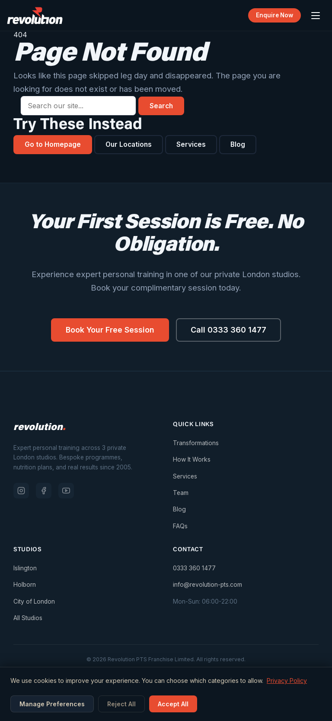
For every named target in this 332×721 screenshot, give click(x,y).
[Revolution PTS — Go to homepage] (35, 15)
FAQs (180, 526)
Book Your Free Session (109, 330)
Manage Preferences (52, 704)
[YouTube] (66, 491)
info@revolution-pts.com (207, 585)
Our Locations (130, 144)
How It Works (192, 459)
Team (180, 493)
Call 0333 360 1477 (230, 330)
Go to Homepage (53, 144)
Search (162, 105)
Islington (25, 568)
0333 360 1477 (194, 568)
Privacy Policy (287, 680)
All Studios (27, 618)
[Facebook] (43, 491)
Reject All (121, 704)
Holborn (24, 585)
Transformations (196, 443)
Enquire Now (274, 15)
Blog (241, 144)
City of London (34, 601)
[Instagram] (21, 491)
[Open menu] (315, 15)
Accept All (173, 704)
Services (194, 144)
